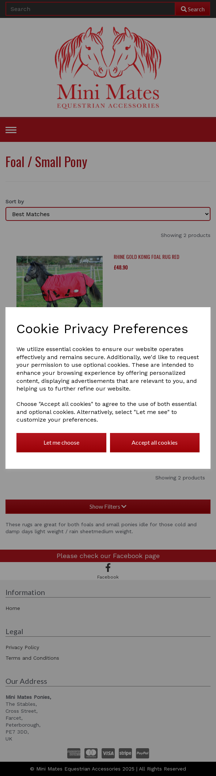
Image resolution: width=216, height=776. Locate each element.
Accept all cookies (155, 442)
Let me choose (61, 442)
